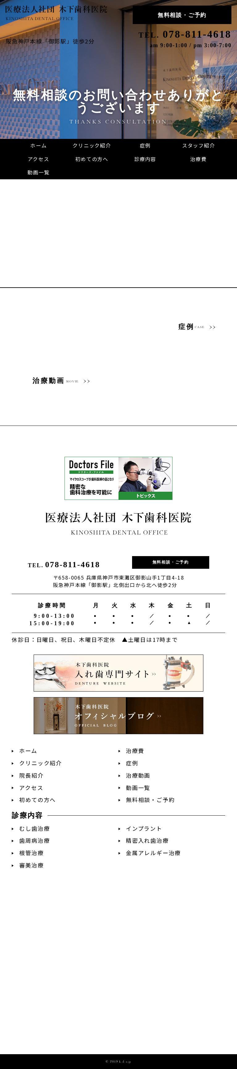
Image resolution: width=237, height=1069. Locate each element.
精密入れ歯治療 (147, 840)
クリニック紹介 (40, 763)
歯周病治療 (34, 840)
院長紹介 (31, 775)
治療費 (135, 751)
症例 (132, 763)
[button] (145, 159)
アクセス (31, 788)
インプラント (144, 828)
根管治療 (31, 853)
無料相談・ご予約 (182, 15)
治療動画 (138, 775)
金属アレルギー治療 (153, 853)
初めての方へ (37, 800)
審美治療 (31, 865)
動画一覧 (138, 788)
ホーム (28, 751)
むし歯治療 (34, 828)
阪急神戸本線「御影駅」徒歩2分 (50, 41)
